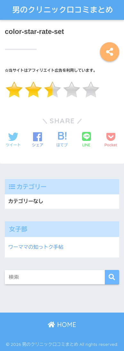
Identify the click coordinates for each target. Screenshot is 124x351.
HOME (62, 325)
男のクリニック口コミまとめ (62, 9)
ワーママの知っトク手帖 (35, 247)
